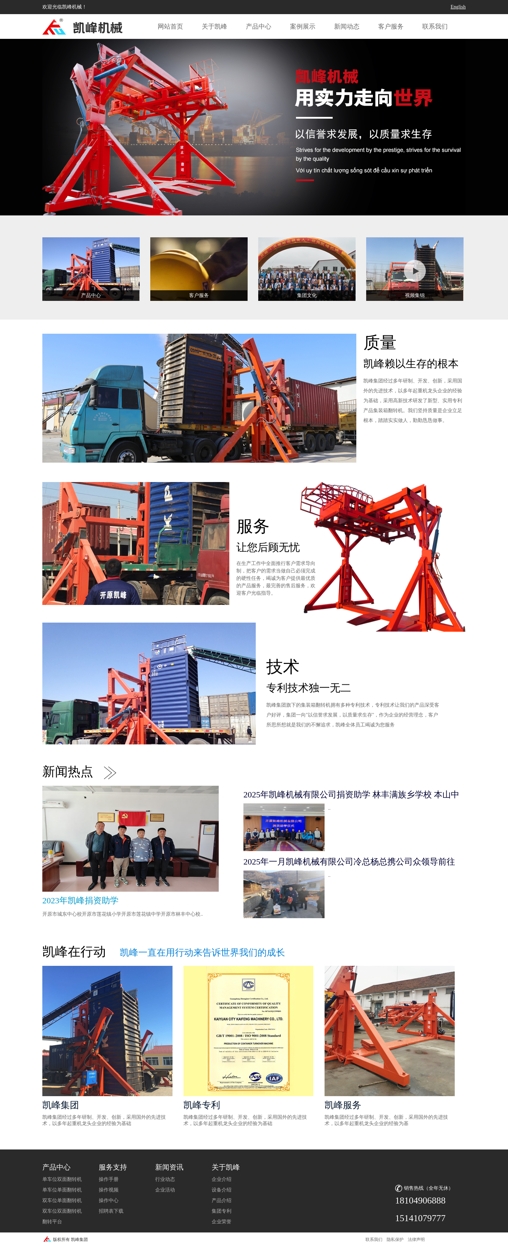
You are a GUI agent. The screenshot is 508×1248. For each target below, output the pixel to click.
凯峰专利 (201, 1105)
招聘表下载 (111, 1211)
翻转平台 (52, 1221)
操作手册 (109, 1179)
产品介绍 (221, 1200)
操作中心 (109, 1200)
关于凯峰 (214, 26)
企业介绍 (221, 1179)
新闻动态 (346, 26)
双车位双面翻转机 (62, 1211)
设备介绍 (221, 1190)
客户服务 (391, 26)
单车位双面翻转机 (62, 1179)
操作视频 (109, 1190)
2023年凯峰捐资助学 (80, 900)
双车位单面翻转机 (62, 1200)
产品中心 (258, 26)
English (458, 7)
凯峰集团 (60, 1105)
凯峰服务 (343, 1105)
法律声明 (416, 1239)
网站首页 (170, 26)
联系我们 (435, 26)
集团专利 (221, 1211)
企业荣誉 (221, 1221)
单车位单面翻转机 (62, 1190)
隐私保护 (395, 1239)
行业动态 (165, 1179)
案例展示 (302, 26)
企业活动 (165, 1190)
